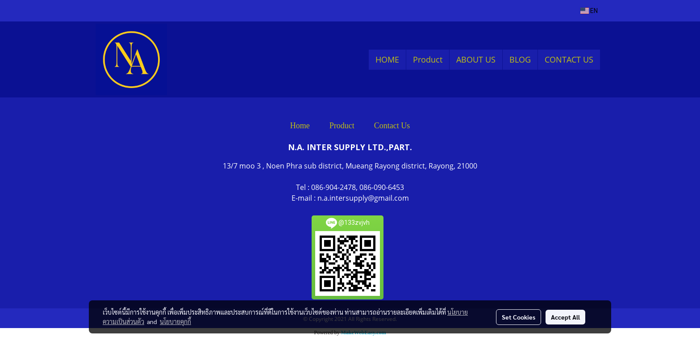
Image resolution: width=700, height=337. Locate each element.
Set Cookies (518, 317)
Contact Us (392, 125)
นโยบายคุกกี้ (175, 321)
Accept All (565, 317)
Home (300, 125)
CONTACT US (569, 59)
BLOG (520, 59)
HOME (387, 59)
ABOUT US (476, 59)
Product (427, 59)
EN (589, 10)
